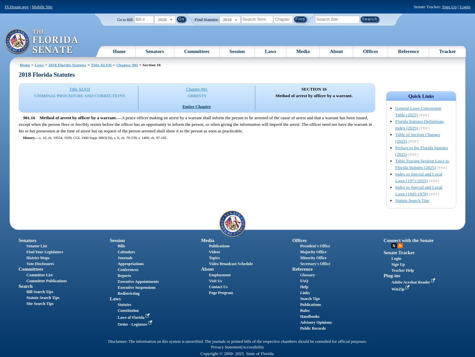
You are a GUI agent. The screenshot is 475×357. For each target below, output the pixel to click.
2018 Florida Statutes (67, 65)
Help (304, 287)
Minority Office (313, 258)
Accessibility (253, 347)
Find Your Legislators (44, 252)
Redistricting (129, 293)
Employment (220, 275)
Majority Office (313, 252)
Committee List (39, 275)
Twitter (394, 245)
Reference (408, 51)
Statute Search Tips (412, 200)
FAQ (304, 281)
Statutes (124, 304)
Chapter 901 (127, 65)
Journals (125, 258)
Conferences (128, 269)
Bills (121, 246)
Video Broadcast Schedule (231, 263)
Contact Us (218, 287)
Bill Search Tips (39, 291)
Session (237, 51)
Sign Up (449, 6)
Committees (197, 51)
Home (119, 51)
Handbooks (310, 316)
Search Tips (310, 298)
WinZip (401, 289)
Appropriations (131, 263)
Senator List (36, 246)
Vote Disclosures (40, 263)
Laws (270, 51)
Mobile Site (42, 6)
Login (465, 6)
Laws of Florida (134, 317)
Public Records (313, 328)
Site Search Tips (40, 303)
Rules (305, 310)
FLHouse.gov (17, 6)
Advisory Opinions (316, 322)
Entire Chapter (196, 106)
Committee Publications (46, 281)
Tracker (447, 51)
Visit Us (215, 281)
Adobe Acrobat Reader (413, 282)
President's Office (315, 246)
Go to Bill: (125, 20)
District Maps (37, 258)
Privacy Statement (226, 347)
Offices (370, 51)
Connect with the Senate (408, 240)
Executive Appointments (138, 281)
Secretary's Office (315, 263)
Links (305, 292)
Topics (214, 258)
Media (303, 51)
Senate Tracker (399, 252)
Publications (219, 246)
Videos (214, 252)
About (336, 51)
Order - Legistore (136, 324)
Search (25, 286)
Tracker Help (402, 270)
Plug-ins (391, 275)
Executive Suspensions (136, 287)
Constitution (128, 310)
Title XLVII (101, 65)
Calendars (126, 252)
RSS (400, 245)
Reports (124, 275)
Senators (155, 51)
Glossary (307, 275)
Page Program (221, 292)
